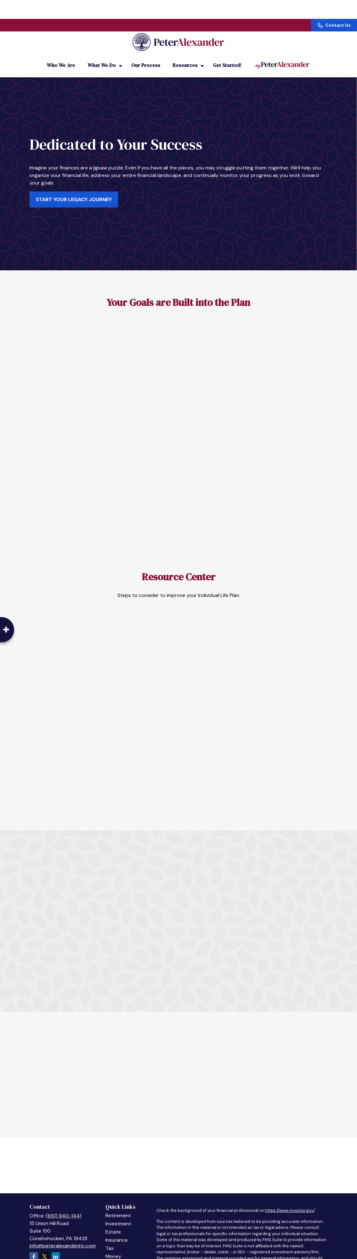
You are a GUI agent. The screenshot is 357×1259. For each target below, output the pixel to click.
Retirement (118, 1207)
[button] (61, 56)
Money (113, 1248)
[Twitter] (45, 1248)
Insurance (116, 1231)
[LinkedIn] (55, 1248)
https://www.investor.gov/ (289, 1202)
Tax (109, 1239)
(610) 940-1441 (63, 1207)
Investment (118, 1215)
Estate (113, 1223)
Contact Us (334, 6)
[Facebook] (34, 1248)
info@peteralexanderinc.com (63, 1237)
